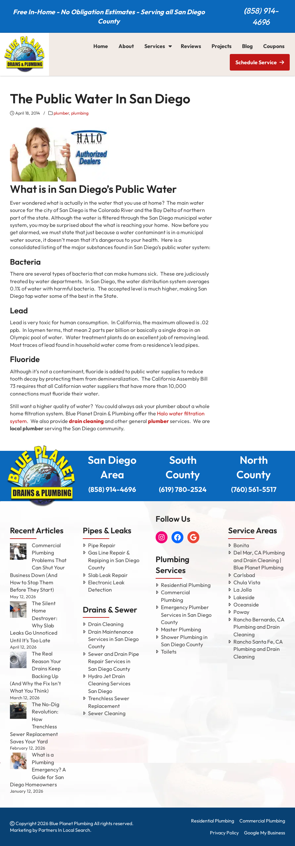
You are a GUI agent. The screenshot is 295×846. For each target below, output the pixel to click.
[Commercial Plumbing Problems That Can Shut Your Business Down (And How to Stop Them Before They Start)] (18, 551)
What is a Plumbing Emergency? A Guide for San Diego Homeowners (38, 769)
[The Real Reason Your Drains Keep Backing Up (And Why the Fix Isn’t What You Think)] (18, 660)
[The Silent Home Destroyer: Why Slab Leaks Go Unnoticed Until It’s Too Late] (18, 609)
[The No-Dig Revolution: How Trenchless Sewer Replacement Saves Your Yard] (18, 710)
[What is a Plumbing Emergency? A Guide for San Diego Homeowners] (18, 761)
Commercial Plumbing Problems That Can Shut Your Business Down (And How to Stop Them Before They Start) (38, 567)
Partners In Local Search (64, 830)
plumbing (79, 113)
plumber (61, 113)
